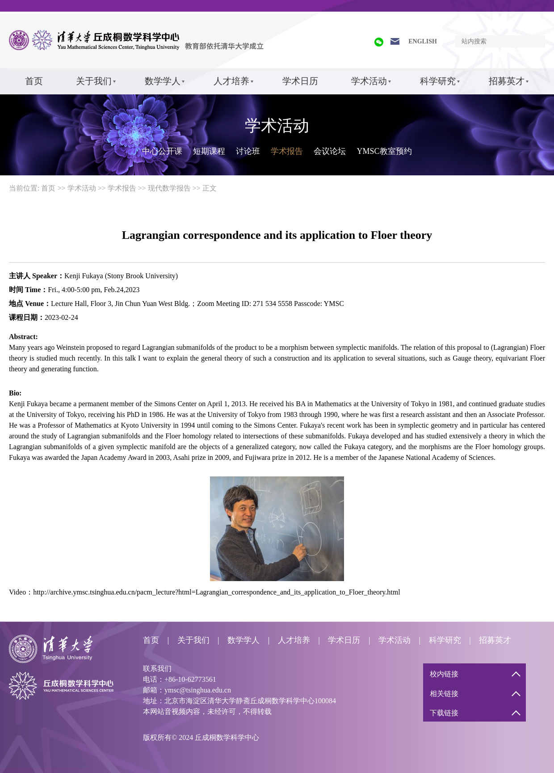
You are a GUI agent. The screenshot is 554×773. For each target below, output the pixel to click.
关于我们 (94, 81)
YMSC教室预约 (384, 151)
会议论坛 (330, 151)
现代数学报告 (169, 188)
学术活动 (369, 81)
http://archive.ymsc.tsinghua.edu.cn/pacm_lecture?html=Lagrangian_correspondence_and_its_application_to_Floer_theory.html (216, 592)
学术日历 (300, 81)
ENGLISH (422, 41)
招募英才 (507, 81)
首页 (34, 81)
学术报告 (287, 151)
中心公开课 (162, 151)
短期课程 (209, 151)
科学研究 (438, 81)
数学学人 (162, 81)
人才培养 (231, 81)
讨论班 (248, 151)
